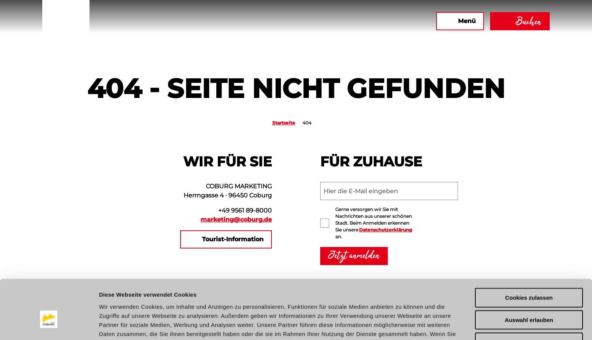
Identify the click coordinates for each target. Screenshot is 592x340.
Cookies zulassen (529, 255)
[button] (348, 21)
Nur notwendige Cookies (529, 300)
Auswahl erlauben (529, 278)
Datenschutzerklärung (385, 230)
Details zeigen (401, 325)
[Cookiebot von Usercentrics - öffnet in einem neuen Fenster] (49, 325)
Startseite (283, 123)
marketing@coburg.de (236, 219)
